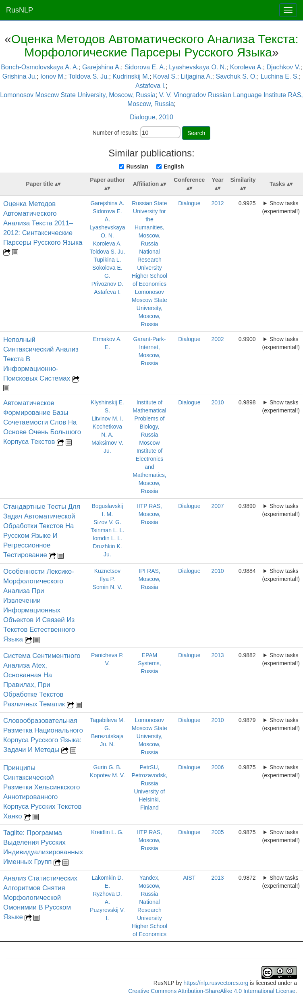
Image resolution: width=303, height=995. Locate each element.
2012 (217, 203)
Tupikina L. (107, 259)
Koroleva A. (246, 67)
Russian (137, 166)
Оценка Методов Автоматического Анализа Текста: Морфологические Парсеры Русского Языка (155, 45)
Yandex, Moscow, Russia (149, 885)
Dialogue (142, 117)
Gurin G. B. (107, 767)
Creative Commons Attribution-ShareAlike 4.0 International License (211, 991)
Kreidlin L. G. (107, 832)
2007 (217, 506)
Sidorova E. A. (145, 67)
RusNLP (19, 10)
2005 (217, 832)
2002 (217, 339)
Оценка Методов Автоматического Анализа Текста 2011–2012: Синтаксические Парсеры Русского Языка (42, 223)
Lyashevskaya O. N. (197, 67)
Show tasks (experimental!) (281, 207)
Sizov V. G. (107, 522)
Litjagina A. (196, 76)
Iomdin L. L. (107, 538)
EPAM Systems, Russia (149, 663)
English (174, 166)
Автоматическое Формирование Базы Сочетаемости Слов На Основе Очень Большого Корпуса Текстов (42, 422)
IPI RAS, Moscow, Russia (149, 579)
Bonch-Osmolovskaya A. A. (40, 67)
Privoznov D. (107, 284)
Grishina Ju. (19, 76)
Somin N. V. (107, 587)
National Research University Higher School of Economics (149, 267)
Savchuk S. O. (236, 76)
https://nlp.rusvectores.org (215, 983)
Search (196, 133)
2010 (166, 117)
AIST (189, 877)
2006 (217, 767)
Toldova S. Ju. (88, 76)
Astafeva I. (150, 85)
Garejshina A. (101, 67)
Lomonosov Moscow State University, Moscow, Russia (78, 95)
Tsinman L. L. (107, 530)
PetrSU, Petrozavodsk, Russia (150, 775)
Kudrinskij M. (130, 76)
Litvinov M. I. (107, 418)
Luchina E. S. (280, 76)
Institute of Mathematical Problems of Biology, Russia (149, 418)
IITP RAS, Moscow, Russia (149, 514)
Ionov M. (52, 76)
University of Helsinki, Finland (149, 799)
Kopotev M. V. (107, 775)
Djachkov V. (283, 67)
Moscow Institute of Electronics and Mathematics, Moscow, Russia (149, 466)
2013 (217, 655)
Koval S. (165, 76)
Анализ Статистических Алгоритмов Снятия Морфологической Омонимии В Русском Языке (40, 897)
